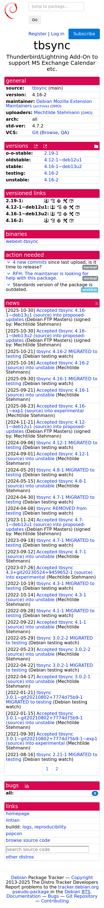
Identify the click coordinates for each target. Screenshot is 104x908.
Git (35, 132)
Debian (19, 877)
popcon (14, 833)
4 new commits (30, 262)
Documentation (23, 896)
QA (64, 132)
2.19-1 (51, 153)
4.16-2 (51, 173)
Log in (57, 33)
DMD (56, 106)
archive (41, 106)
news (13, 303)
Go (34, 20)
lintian (13, 820)
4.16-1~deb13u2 (63, 166)
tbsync (39, 88)
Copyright (82, 877)
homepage (17, 813)
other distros (20, 857)
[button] (8, 262)
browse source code (28, 840)
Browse (50, 132)
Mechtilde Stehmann (57, 112)
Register (38, 33)
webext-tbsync (22, 241)
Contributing (55, 901)
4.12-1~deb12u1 (63, 159)
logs (27, 827)
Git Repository (82, 896)
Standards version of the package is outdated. (52, 287)
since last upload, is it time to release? (52, 265)
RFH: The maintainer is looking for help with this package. (47, 276)
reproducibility (50, 827)
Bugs (53, 896)
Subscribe (84, 33)
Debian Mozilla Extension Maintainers (49, 104)
